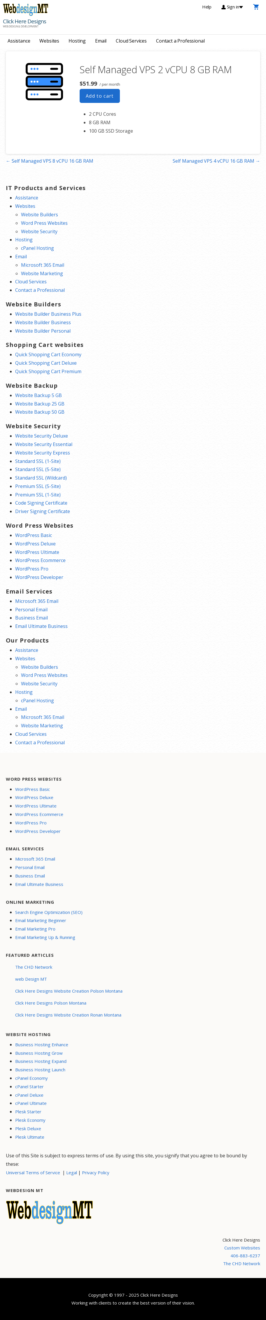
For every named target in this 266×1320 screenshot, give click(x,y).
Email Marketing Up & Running (45, 937)
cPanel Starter (29, 1086)
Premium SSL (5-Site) (38, 486)
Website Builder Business (43, 322)
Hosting (77, 41)
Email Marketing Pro (35, 929)
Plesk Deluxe (28, 1128)
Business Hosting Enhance (41, 1044)
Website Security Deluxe (41, 436)
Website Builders (39, 214)
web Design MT (31, 979)
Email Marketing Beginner (40, 920)
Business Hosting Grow (39, 1053)
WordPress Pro (31, 569)
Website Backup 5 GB (38, 395)
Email (100, 41)
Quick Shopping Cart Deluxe (46, 363)
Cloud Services (131, 41)
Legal (71, 1172)
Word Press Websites (44, 223)
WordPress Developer (39, 577)
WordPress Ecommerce (40, 560)
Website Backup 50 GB (39, 412)
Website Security (39, 231)
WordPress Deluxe (35, 543)
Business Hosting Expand (40, 1061)
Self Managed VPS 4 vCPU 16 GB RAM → (216, 161)
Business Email (31, 618)
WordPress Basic (33, 535)
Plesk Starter (28, 1111)
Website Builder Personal (43, 331)
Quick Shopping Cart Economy (48, 354)
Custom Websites (242, 1248)
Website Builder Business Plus (48, 314)
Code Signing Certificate (41, 503)
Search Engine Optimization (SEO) (49, 912)
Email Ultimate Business (41, 626)
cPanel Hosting (37, 248)
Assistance (19, 41)
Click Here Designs (24, 21)
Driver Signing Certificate (42, 511)
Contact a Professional (180, 41)
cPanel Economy (31, 1078)
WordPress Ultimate (37, 552)
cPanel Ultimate (31, 1103)
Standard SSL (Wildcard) (41, 478)
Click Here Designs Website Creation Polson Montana (69, 991)
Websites (49, 41)
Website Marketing (42, 273)
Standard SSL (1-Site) (38, 461)
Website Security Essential (43, 444)
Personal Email (31, 609)
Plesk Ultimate (29, 1137)
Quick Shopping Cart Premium (48, 371)
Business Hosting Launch (40, 1069)
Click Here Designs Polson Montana (50, 1003)
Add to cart (100, 96)
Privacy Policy (95, 1172)
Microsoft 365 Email (42, 265)
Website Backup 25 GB (39, 404)
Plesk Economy (30, 1120)
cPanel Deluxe (29, 1095)
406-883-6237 (245, 1255)
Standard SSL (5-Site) (38, 469)
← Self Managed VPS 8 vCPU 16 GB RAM (49, 161)
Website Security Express (42, 453)
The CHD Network (33, 967)
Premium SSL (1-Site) (38, 495)
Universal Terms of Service (33, 1172)
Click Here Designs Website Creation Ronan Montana (68, 1015)
